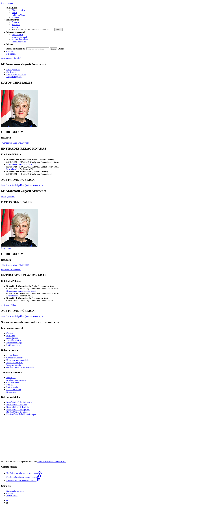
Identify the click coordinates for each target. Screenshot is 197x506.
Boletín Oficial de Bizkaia (17, 407)
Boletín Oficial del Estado (17, 412)
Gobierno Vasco (18, 15)
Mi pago (10, 385)
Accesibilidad (17, 34)
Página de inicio (18, 10)
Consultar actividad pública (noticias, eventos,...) (22, 185)
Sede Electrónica (19, 42)
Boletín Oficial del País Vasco (19, 402)
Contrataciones (12, 382)
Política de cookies (20, 39)
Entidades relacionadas (11, 269)
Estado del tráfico (13, 389)
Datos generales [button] (13, 70)
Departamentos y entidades (17, 360)
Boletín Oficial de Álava (16, 405)
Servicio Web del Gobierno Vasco (51, 461)
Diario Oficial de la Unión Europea (21, 414)
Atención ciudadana (14, 362)
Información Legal (14, 343)
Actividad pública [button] (13, 77)
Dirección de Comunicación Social (21, 164)
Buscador (16, 24)
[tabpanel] (98, 104)
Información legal (19, 37)
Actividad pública (8, 305)
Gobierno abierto (13, 365)
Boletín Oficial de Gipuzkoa (18, 409)
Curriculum (6, 248)
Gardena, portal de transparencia (20, 367)
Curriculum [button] (11, 72)
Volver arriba (12, 496)
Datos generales (8, 196)
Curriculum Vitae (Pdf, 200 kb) (15, 143)
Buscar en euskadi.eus (21, 29)
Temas (14, 12)
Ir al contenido (7, 3)
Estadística (11, 392)
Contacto (15, 22)
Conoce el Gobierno (14, 358)
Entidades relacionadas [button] (16, 74)
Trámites (15, 17)
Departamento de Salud (11, 58)
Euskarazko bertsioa (14, 491)
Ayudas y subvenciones (16, 380)
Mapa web (16, 27)
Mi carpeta (11, 54)
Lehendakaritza (13, 169)
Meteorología (12, 387)
